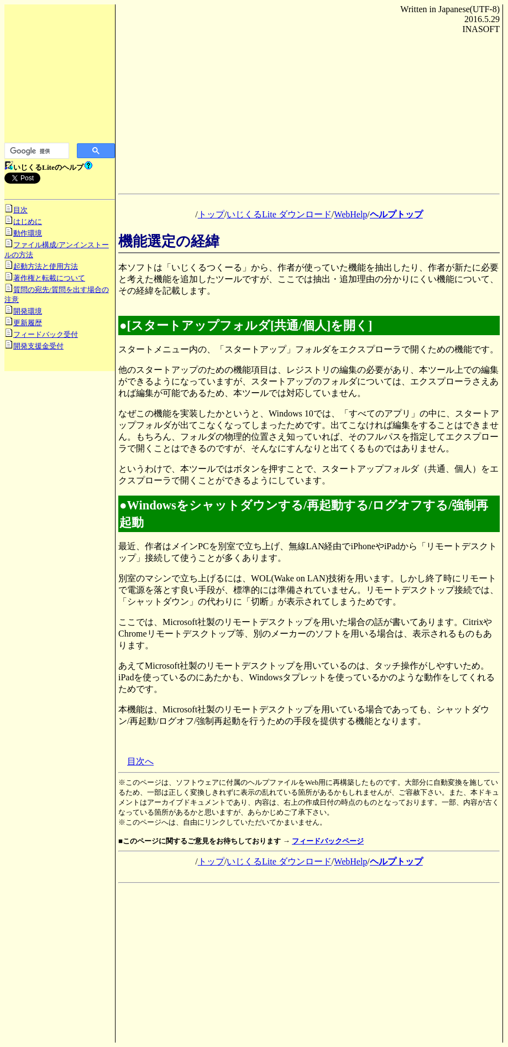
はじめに (27, 221)
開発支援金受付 (38, 346)
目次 (20, 210)
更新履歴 (27, 323)
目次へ (140, 761)
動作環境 (27, 233)
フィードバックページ (328, 841)
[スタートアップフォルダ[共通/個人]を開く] (250, 325)
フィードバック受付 (45, 334)
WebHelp (350, 214)
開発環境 (27, 311)
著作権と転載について (49, 278)
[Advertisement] (59, 77)
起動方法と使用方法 (45, 266)
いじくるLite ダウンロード (279, 214)
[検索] (35, 151)
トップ (211, 214)
